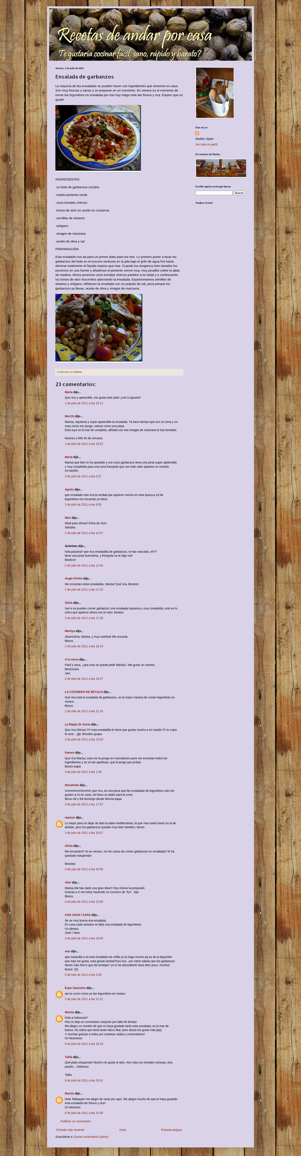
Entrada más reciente (70, 1130)
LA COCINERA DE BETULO (84, 692)
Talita (68, 1057)
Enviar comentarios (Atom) (91, 1136)
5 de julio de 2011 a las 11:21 (84, 999)
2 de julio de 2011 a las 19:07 (84, 678)
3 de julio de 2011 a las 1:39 (83, 772)
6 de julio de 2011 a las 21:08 (84, 1113)
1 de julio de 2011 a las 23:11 (84, 403)
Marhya (70, 631)
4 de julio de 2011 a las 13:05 (84, 901)
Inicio (122, 1130)
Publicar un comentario (76, 1121)
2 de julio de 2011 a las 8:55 (83, 504)
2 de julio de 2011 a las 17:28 (84, 618)
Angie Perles (74, 578)
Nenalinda (72, 785)
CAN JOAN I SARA (78, 915)
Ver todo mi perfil (206, 144)
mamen (70, 817)
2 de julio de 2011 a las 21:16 (84, 711)
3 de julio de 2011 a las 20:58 (84, 869)
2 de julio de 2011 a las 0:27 (83, 476)
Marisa (69, 1012)
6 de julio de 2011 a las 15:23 (84, 1043)
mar (67, 951)
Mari (68, 517)
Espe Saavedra (75, 988)
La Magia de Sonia (77, 724)
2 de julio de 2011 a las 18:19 (84, 646)
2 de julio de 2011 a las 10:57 (84, 533)
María (69, 392)
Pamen (69, 752)
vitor (68, 882)
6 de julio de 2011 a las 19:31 (84, 1080)
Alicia (69, 845)
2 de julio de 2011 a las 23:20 (84, 739)
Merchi (69, 416)
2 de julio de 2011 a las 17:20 (84, 589)
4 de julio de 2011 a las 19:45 (84, 938)
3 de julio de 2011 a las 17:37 (84, 804)
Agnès (69, 489)
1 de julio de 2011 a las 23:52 (84, 443)
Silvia (69, 602)
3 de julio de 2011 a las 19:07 (84, 832)
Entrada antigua (171, 1130)
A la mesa (71, 659)
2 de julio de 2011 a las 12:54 (84, 565)
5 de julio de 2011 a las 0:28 (83, 974)
